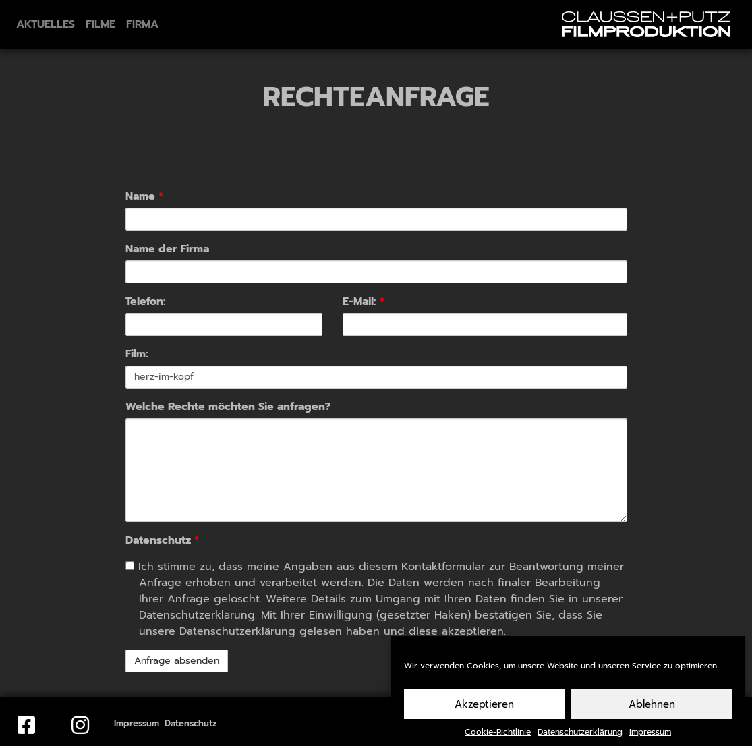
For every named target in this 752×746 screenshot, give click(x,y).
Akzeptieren (484, 709)
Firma (142, 24)
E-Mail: (363, 301)
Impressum (650, 737)
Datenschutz (162, 540)
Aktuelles (45, 24)
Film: (136, 354)
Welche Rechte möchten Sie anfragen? (227, 407)
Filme (100, 24)
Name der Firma (167, 249)
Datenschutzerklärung (580, 737)
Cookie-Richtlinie (498, 737)
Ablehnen (652, 709)
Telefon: (145, 301)
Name (144, 196)
